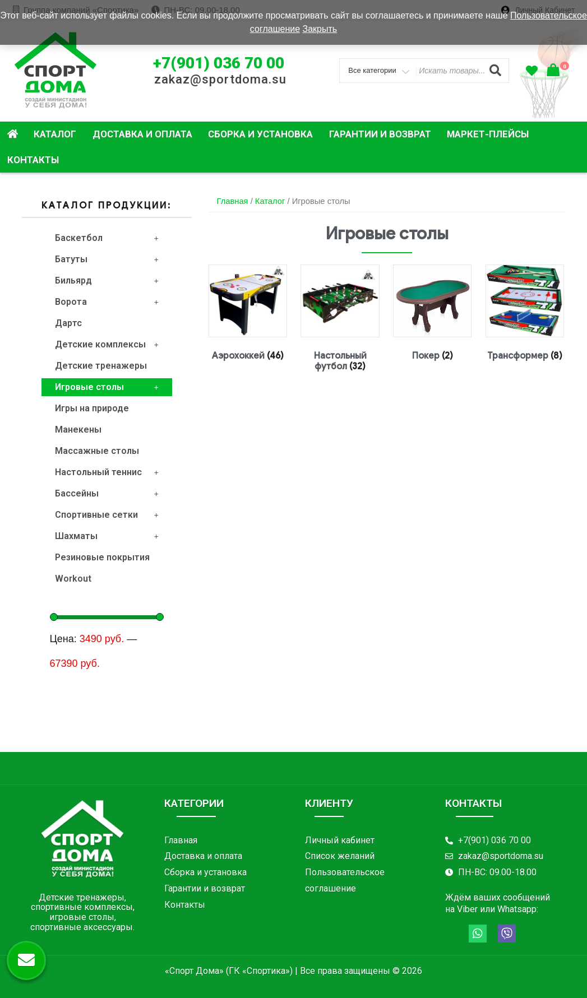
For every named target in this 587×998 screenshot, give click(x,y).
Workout (73, 578)
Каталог (55, 134)
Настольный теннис (107, 472)
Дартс (68, 323)
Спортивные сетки (107, 514)
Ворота (107, 301)
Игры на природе (92, 408)
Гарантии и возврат (380, 134)
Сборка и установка (260, 134)
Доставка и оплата (142, 134)
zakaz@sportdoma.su (220, 79)
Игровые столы (107, 387)
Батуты (107, 259)
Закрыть (320, 29)
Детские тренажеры (101, 365)
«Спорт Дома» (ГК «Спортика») (229, 970)
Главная (232, 201)
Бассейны (107, 493)
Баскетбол (107, 238)
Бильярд (107, 280)
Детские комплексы (107, 344)
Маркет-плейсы (488, 134)
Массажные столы (97, 450)
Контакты (33, 159)
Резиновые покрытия (102, 557)
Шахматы (107, 536)
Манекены (78, 429)
